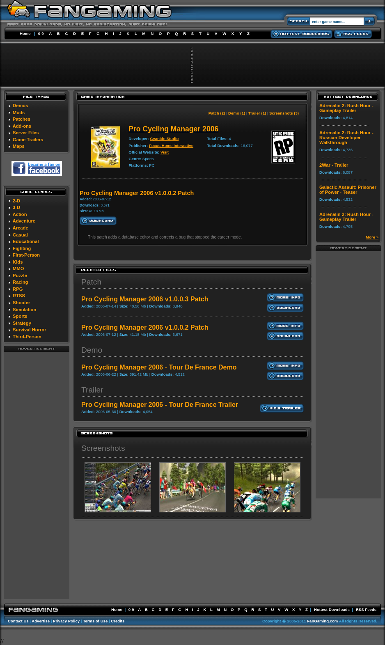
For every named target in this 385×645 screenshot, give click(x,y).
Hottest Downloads (332, 609)
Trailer (92, 390)
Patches (21, 119)
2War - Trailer (333, 165)
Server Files (26, 132)
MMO (18, 268)
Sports (20, 316)
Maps (19, 146)
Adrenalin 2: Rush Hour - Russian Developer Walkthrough (346, 137)
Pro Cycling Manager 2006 (173, 129)
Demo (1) (236, 113)
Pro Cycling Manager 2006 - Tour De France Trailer (159, 404)
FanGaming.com (322, 621)
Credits (117, 621)
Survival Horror (29, 329)
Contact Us (18, 621)
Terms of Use (95, 621)
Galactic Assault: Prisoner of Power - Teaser (347, 190)
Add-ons (22, 126)
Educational (26, 241)
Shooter (21, 302)
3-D (16, 207)
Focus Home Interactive (171, 145)
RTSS (19, 295)
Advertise (41, 621)
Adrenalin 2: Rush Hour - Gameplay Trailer (346, 108)
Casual (20, 234)
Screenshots (103, 448)
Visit (164, 152)
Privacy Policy (66, 621)
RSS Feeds (366, 609)
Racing (20, 282)
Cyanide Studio (164, 138)
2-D (16, 200)
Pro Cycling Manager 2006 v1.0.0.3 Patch (144, 299)
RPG (18, 289)
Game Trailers (28, 139)
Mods (19, 112)
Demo (91, 350)
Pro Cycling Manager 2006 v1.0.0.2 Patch (144, 327)
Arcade (20, 227)
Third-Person (27, 336)
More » (372, 237)
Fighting (22, 248)
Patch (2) (217, 113)
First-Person (26, 254)
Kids (18, 261)
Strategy (22, 323)
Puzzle (20, 275)
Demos (20, 105)
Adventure (24, 220)
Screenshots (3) (284, 113)
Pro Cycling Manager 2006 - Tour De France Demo (158, 367)
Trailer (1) (257, 113)
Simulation (24, 309)
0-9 (41, 33)
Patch (91, 282)
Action (20, 214)
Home (25, 33)
